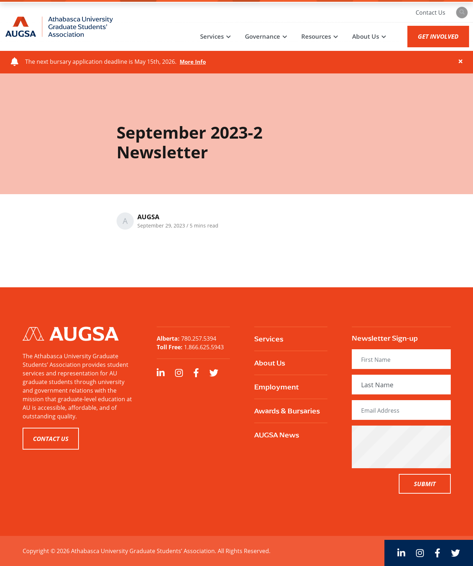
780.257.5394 (198, 338)
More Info (193, 62)
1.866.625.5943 (204, 347)
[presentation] (413, 447)
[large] (161, 372)
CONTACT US (50, 439)
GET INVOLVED (436, 36)
